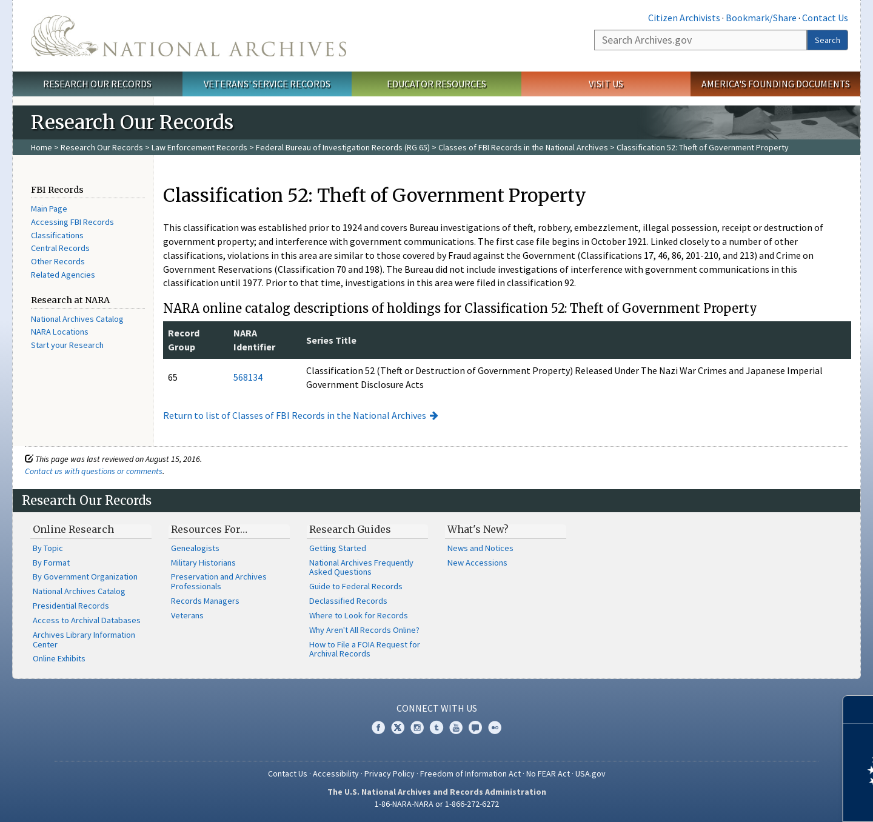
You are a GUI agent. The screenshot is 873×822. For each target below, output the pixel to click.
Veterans (187, 615)
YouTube (456, 727)
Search (827, 40)
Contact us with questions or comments (93, 471)
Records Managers (205, 600)
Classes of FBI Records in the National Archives (523, 147)
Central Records (60, 247)
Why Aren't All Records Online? (364, 629)
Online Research (73, 529)
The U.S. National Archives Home (188, 35)
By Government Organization (85, 576)
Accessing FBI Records (72, 221)
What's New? (478, 529)
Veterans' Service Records (267, 84)
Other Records (58, 261)
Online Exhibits (59, 658)
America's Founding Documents (775, 84)
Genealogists (195, 548)
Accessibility (336, 773)
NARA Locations (60, 331)
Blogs (475, 727)
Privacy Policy (389, 773)
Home (41, 147)
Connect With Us (436, 708)
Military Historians (203, 562)
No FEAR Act (548, 773)
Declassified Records (348, 600)
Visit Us (606, 84)
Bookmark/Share (761, 18)
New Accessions (477, 562)
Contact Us (825, 18)
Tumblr (436, 727)
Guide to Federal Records (356, 586)
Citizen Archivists (684, 18)
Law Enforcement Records (199, 147)
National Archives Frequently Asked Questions (361, 567)
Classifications (57, 235)
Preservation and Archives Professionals (219, 581)
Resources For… (209, 529)
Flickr (494, 727)
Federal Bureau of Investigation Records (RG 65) (343, 147)
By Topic (48, 548)
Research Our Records (97, 84)
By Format (51, 562)
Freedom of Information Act (470, 773)
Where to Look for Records (358, 615)
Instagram (417, 727)
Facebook (378, 727)
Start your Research (67, 344)
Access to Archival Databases (87, 620)
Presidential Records (71, 605)
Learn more (765, 800)
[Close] (858, 709)
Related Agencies (63, 274)
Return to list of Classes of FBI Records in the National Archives (294, 415)
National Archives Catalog (77, 318)
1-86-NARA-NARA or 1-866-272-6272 (437, 803)
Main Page (49, 208)
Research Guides (350, 529)
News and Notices (480, 548)
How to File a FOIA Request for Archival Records (364, 649)
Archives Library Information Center (84, 639)
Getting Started (337, 548)
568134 (248, 377)
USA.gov (590, 773)
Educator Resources (436, 84)
